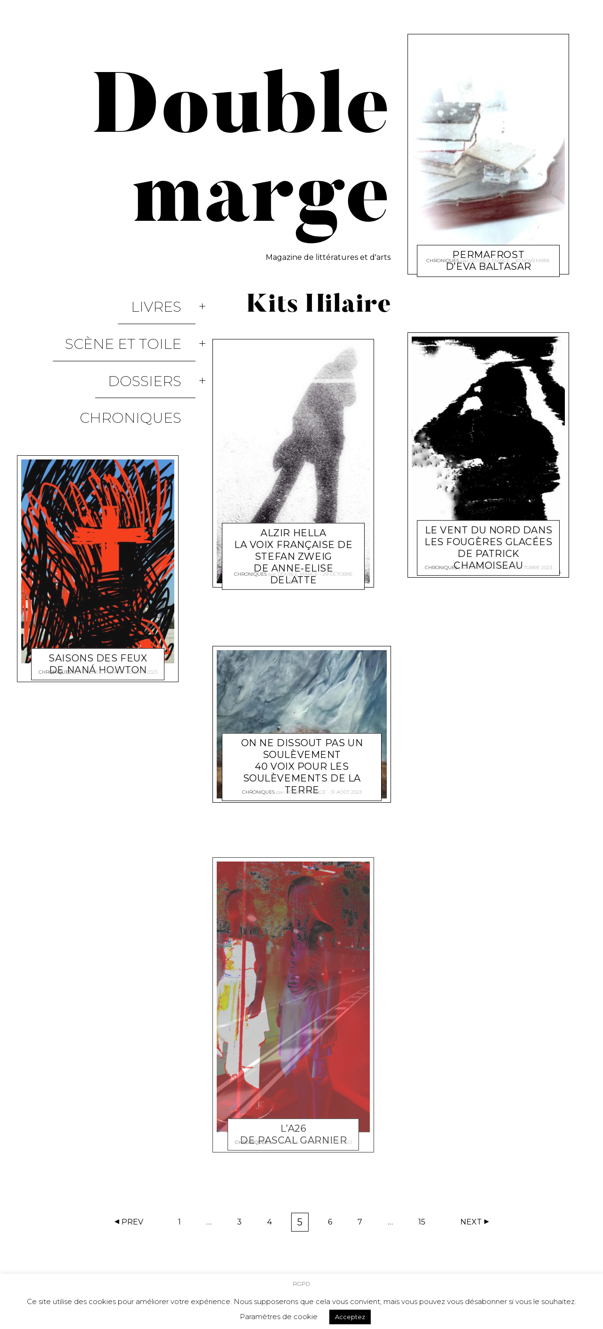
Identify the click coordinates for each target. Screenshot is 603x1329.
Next (471, 1221)
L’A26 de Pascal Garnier (293, 1123)
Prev (132, 1221)
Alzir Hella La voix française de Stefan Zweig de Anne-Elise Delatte (293, 533)
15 (425, 1224)
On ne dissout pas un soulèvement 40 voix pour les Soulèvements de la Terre (302, 755)
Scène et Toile (137, 318)
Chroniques (145, 359)
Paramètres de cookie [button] (279, 1313)
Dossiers (159, 338)
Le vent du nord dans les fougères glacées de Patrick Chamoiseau (488, 536)
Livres (170, 298)
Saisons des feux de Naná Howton (98, 585)
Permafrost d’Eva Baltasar (488, 237)
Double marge (102, 601)
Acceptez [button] (350, 1313)
